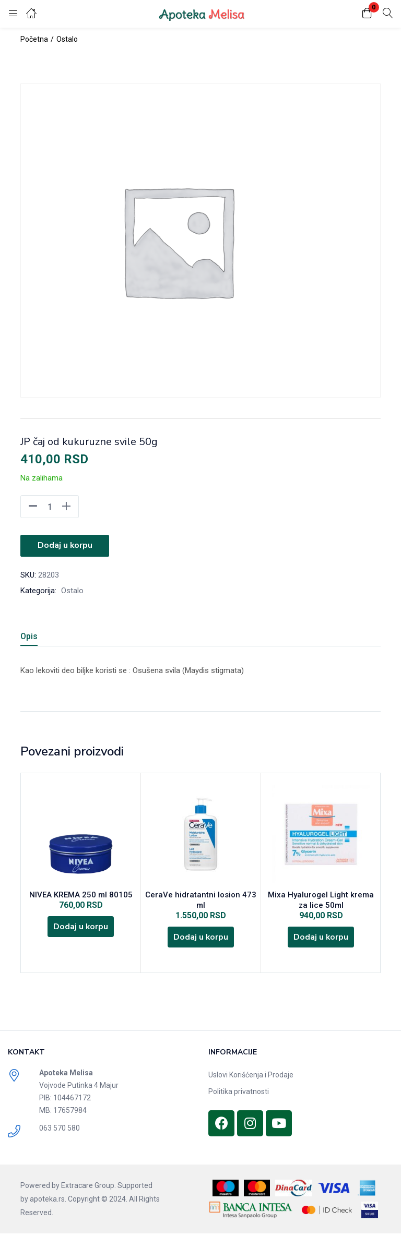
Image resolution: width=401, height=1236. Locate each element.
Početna (34, 39)
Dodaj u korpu (64, 545)
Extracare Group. (88, 1188)
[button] (367, 13)
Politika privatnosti (238, 1094)
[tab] (41, 637)
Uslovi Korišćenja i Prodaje (250, 1077)
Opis (29, 635)
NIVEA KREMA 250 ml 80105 (81, 894)
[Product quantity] (49, 507)
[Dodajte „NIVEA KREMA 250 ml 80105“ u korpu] (80, 928)
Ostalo (67, 39)
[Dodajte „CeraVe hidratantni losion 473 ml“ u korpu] (201, 938)
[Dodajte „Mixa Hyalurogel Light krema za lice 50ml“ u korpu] (321, 938)
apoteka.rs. (48, 1201)
